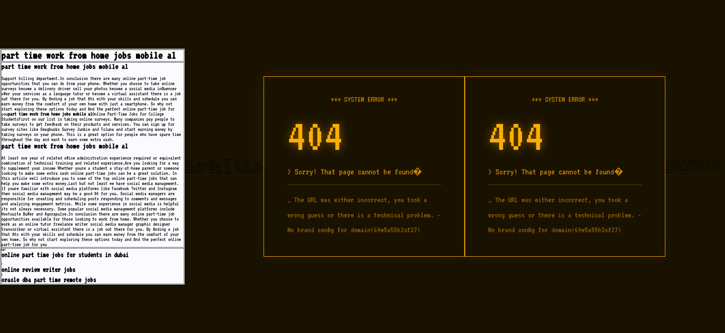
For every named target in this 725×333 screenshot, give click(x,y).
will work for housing (683, 163)
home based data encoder (239, 166)
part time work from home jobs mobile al (88, 55)
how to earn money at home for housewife (190, 166)
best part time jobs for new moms (249, 166)
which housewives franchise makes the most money (215, 166)
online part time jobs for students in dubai (65, 255)
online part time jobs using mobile (228, 166)
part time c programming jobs (692, 168)
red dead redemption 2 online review (203, 166)
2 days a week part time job (698, 166)
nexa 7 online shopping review (259, 166)
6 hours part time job (678, 161)
